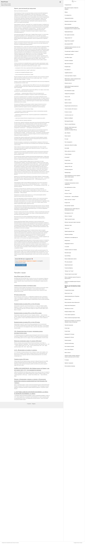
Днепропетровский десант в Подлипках (72, 296)
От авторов (67, 359)
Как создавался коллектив (69, 34)
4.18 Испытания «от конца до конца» (25, 350)
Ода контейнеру (68, 255)
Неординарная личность (69, 243)
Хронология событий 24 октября (71, 145)
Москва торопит (68, 135)
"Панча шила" (67, 190)
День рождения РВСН (69, 43)
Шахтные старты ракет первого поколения (72, 222)
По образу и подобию (69, 179)
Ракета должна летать (69, 163)
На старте (66, 138)
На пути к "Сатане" (68, 193)
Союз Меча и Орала (68, 57)
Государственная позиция (69, 290)
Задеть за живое (68, 99)
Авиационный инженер (69, 18)
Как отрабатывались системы (70, 187)
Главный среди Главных (69, 54)
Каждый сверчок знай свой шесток (71, 105)
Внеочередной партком (69, 121)
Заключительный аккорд (69, 343)
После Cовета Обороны (69, 349)
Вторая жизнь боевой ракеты (70, 305)
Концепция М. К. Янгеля (69, 337)
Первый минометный (69, 264)
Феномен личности (68, 83)
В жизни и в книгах (68, 111)
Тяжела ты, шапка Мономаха (70, 124)
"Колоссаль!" (67, 228)
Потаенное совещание (69, 60)
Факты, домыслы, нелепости (70, 151)
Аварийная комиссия (68, 72)
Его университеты (68, 15)
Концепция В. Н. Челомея (69, 334)
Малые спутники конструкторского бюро (72, 317)
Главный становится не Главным (71, 249)
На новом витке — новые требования (71, 196)
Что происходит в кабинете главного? (71, 51)
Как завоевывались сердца (69, 90)
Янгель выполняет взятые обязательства (72, 302)
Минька (66, 12)
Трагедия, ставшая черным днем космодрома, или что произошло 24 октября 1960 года (71, 128)
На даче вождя (67, 331)
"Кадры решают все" (68, 37)
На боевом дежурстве (69, 169)
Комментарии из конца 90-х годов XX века (27, 303)
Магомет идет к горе (68, 293)
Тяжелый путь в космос (69, 308)
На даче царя (67, 328)
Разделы (33, 403)
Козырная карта (67, 66)
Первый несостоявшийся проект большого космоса (10, 542)
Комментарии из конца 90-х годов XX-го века (28, 313)
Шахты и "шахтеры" (68, 216)
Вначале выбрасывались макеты (70, 258)
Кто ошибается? (68, 69)
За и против (67, 246)
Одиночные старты (68, 225)
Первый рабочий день (69, 31)
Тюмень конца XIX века (21, 359)
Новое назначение (68, 24)
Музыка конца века (20, 294)
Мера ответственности (69, 63)
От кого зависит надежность (70, 314)
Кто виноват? (67, 157)
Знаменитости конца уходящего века (25, 285)
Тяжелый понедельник (69, 325)
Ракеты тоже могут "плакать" (70, 199)
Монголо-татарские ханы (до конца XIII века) (28, 341)
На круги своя (67, 202)
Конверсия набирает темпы (70, 311)
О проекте (29, 403)
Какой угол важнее (68, 102)
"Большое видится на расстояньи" (71, 274)
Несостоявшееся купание (69, 346)
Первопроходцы (68, 172)
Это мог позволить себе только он (71, 108)
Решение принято (68, 340)
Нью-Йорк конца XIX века (22, 276)
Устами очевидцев (68, 154)
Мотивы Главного (68, 299)
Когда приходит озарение (69, 205)
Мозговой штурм (68, 252)
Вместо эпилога (68, 352)
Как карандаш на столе (69, 213)
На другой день (67, 160)
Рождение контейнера (69, 234)
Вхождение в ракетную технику (70, 21)
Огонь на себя (67, 96)
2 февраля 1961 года (68, 166)
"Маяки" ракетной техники (70, 219)
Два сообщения (67, 132)
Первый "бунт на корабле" (69, 40)
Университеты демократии (69, 93)
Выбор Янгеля (67, 240)
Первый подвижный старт (69, 231)
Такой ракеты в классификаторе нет (71, 237)
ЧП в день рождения (68, 261)
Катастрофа (67, 148)
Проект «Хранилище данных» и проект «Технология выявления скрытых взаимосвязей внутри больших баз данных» (30, 380)
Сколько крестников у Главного (70, 75)
